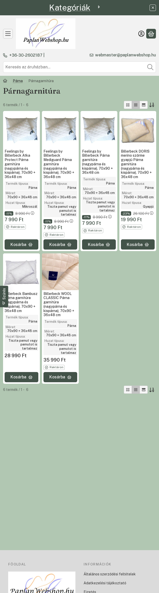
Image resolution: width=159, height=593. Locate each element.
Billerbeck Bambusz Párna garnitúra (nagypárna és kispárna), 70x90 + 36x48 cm (21, 302)
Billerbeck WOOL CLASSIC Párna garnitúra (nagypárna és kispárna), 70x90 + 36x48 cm (58, 304)
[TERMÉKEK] (8, 34)
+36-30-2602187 (25, 55)
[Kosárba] (21, 245)
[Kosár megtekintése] (151, 34)
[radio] (128, 105)
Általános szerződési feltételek (110, 574)
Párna (18, 81)
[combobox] (79, 67)
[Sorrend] (152, 105)
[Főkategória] (5, 81)
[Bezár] (153, 8)
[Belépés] (141, 34)
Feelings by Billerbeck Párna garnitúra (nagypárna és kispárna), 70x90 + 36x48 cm (97, 162)
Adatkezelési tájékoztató (105, 583)
